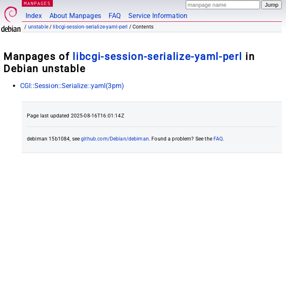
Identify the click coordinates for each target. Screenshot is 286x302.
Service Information (157, 16)
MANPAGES (37, 3)
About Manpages (75, 16)
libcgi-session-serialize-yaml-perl (90, 27)
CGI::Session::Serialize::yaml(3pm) (72, 86)
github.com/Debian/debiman (115, 139)
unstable (38, 27)
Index (34, 16)
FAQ (115, 16)
